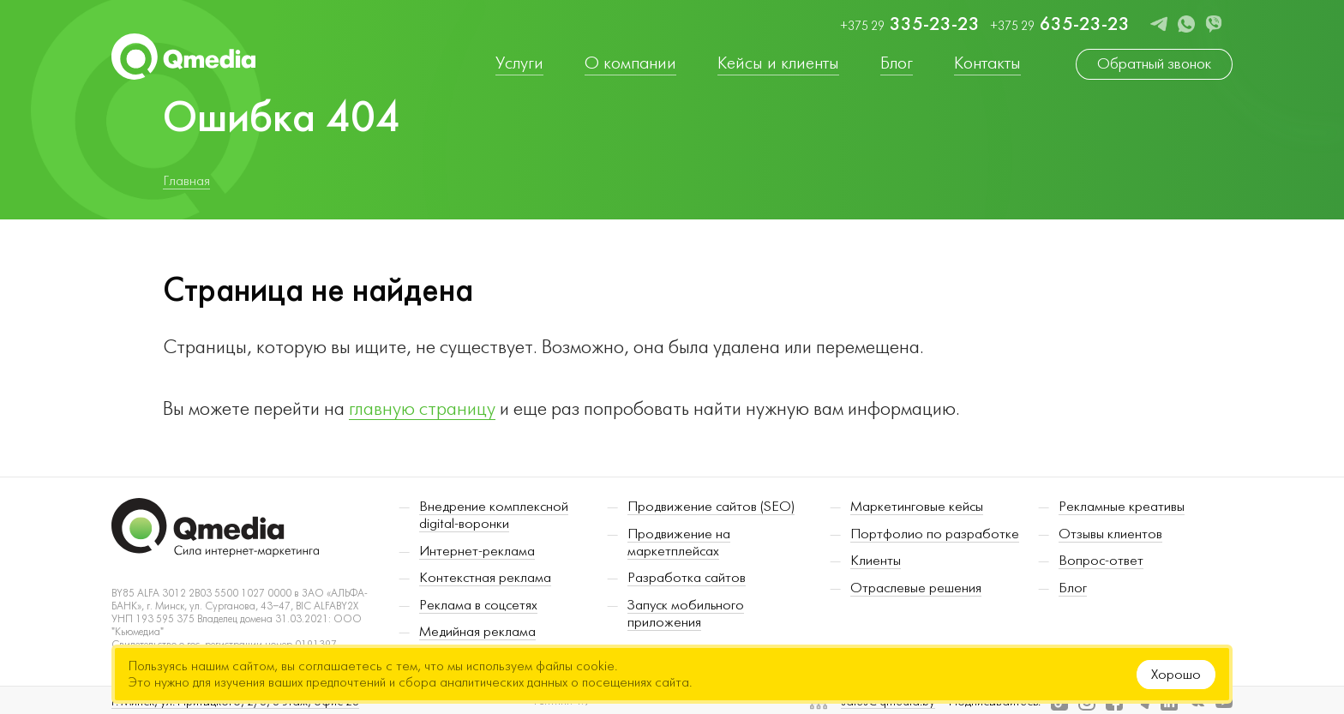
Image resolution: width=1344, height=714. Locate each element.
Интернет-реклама (477, 554)
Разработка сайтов (686, 582)
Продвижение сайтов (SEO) (711, 510)
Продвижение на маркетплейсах (678, 546)
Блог (1073, 591)
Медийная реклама (477, 636)
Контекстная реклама (485, 582)
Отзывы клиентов (1110, 537)
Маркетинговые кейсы (916, 510)
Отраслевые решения (915, 591)
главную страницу (422, 409)
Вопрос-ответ (1101, 564)
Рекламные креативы (1122, 510)
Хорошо (1176, 674)
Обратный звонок (1154, 64)
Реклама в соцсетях (478, 608)
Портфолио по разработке (934, 537)
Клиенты (875, 564)
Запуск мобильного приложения (685, 617)
